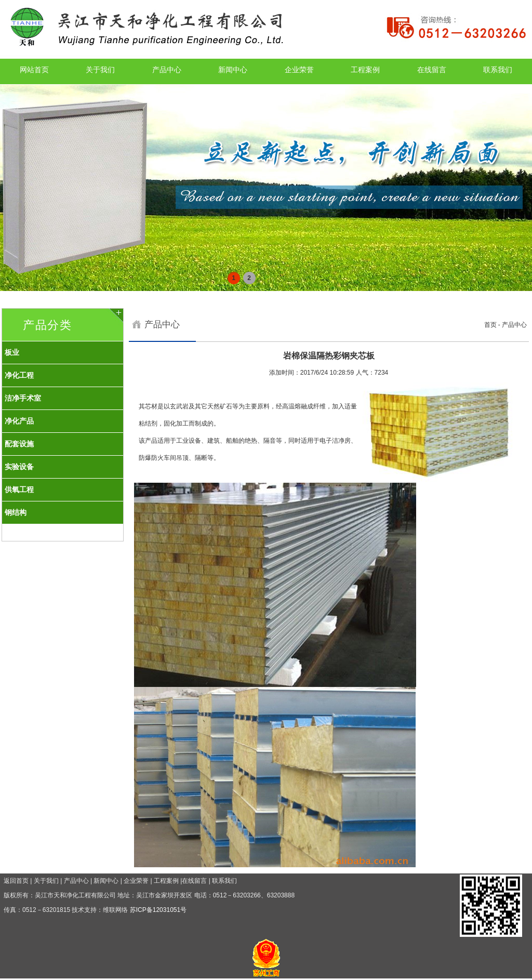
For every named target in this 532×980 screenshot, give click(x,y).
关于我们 (100, 69)
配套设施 (19, 444)
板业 (12, 352)
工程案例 (365, 69)
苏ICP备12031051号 (158, 909)
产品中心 (166, 69)
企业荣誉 (299, 69)
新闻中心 (232, 69)
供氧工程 (19, 489)
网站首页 (34, 69)
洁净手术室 (23, 398)
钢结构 (15, 512)
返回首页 (16, 880)
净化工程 (19, 375)
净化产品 (19, 421)
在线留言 (431, 69)
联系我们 (497, 69)
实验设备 (19, 466)
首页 (490, 324)
